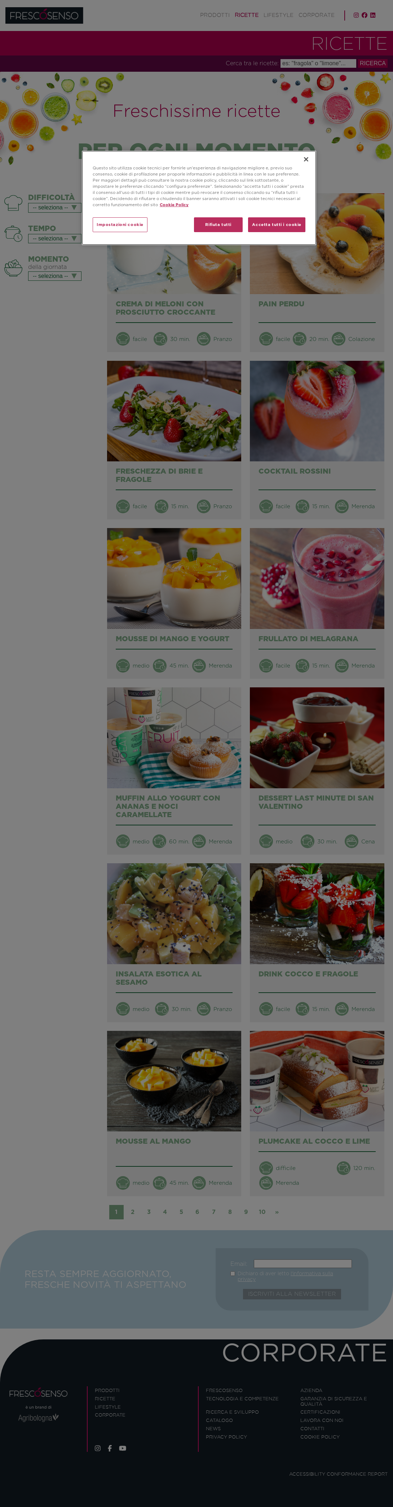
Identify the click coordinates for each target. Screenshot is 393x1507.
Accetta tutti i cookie (276, 224)
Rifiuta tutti (218, 224)
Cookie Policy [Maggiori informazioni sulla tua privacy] (174, 205)
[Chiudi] (306, 159)
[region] (199, 198)
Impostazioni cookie (120, 224)
